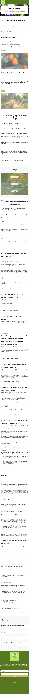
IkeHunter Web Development (21, 691)
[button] (27, 2)
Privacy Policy (14, 682)
